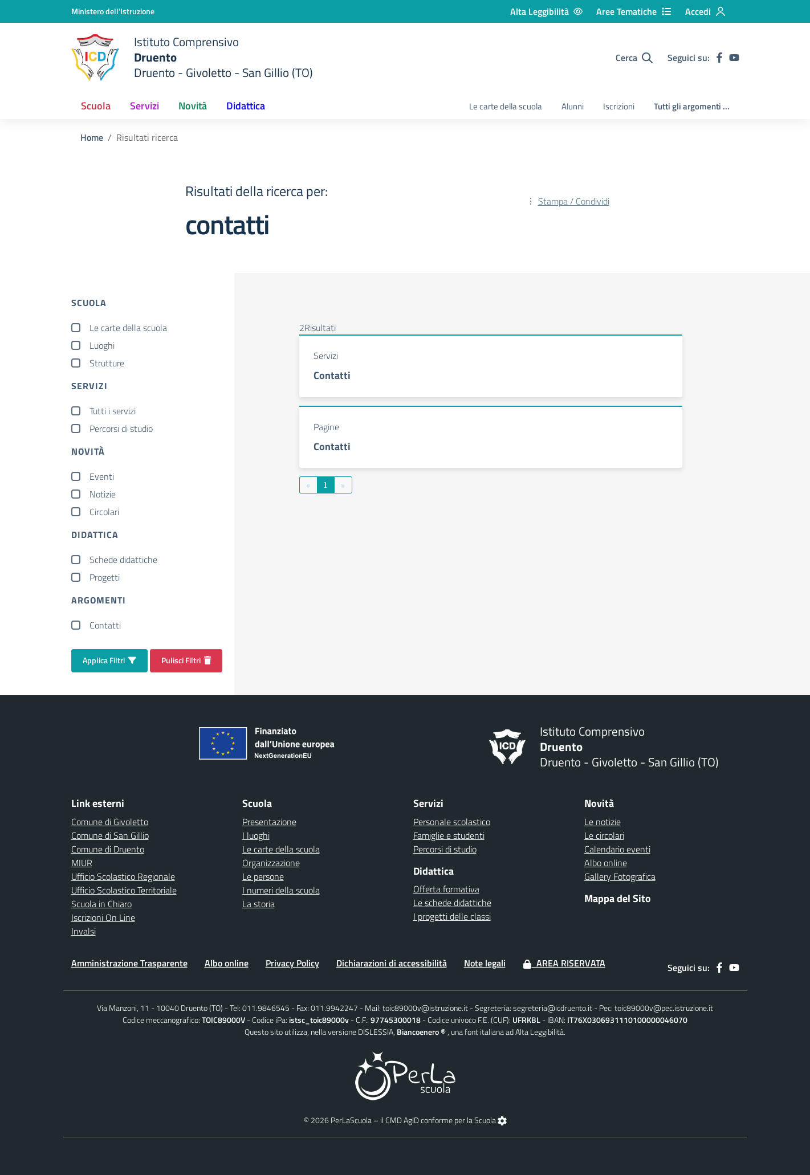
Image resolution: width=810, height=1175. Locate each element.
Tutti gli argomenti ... (692, 106)
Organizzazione (271, 863)
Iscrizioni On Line (103, 917)
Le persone (263, 876)
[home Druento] (192, 57)
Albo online (605, 863)
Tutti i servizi (112, 411)
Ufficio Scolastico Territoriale (124, 890)
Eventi (101, 476)
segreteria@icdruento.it (552, 1008)
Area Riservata (564, 963)
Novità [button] (192, 105)
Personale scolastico (451, 822)
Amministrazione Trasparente (129, 963)
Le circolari (604, 835)
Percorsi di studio (121, 428)
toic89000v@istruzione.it (425, 1008)
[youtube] (734, 57)
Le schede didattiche (452, 902)
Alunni (572, 106)
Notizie (102, 494)
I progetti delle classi (452, 916)
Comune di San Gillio (110, 835)
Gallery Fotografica (620, 876)
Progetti (104, 577)
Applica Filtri (109, 660)
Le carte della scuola (505, 106)
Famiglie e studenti (449, 835)
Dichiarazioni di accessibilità (391, 963)
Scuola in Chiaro (101, 904)
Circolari (104, 512)
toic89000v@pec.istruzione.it (663, 1008)
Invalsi (83, 931)
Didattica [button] (245, 105)
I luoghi (256, 835)
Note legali (485, 963)
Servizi (326, 355)
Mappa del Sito (617, 898)
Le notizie (602, 822)
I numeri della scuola (281, 890)
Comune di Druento (107, 849)
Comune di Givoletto (109, 822)
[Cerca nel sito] (634, 57)
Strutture (106, 363)
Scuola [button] (96, 105)
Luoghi (102, 345)
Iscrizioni (618, 106)
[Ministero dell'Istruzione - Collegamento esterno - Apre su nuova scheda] (112, 11)
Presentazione (269, 822)
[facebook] (719, 57)
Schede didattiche (123, 559)
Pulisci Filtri (186, 660)
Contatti (105, 625)
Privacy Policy (292, 963)
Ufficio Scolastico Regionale (123, 876)
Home (91, 137)
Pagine (326, 427)
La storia (258, 904)
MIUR (81, 863)
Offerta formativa (446, 889)
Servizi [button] (144, 105)
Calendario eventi (617, 849)
